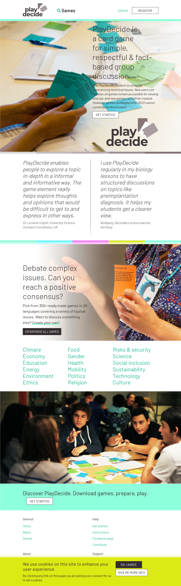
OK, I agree (129, 565)
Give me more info (131, 573)
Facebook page (102, 538)
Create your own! (46, 322)
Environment (38, 376)
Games (27, 538)
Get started (105, 115)
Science (122, 356)
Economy (34, 356)
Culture (122, 382)
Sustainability (129, 369)
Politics (76, 376)
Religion (77, 382)
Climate (32, 349)
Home (27, 526)
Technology (126, 376)
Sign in (123, 10)
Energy (31, 369)
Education (35, 362)
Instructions (100, 532)
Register (145, 10)
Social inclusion (131, 362)
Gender (76, 356)
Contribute (99, 544)
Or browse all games (42, 331)
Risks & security (132, 349)
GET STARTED (39, 501)
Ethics (30, 382)
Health (75, 362)
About (27, 532)
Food (74, 349)
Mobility (77, 369)
